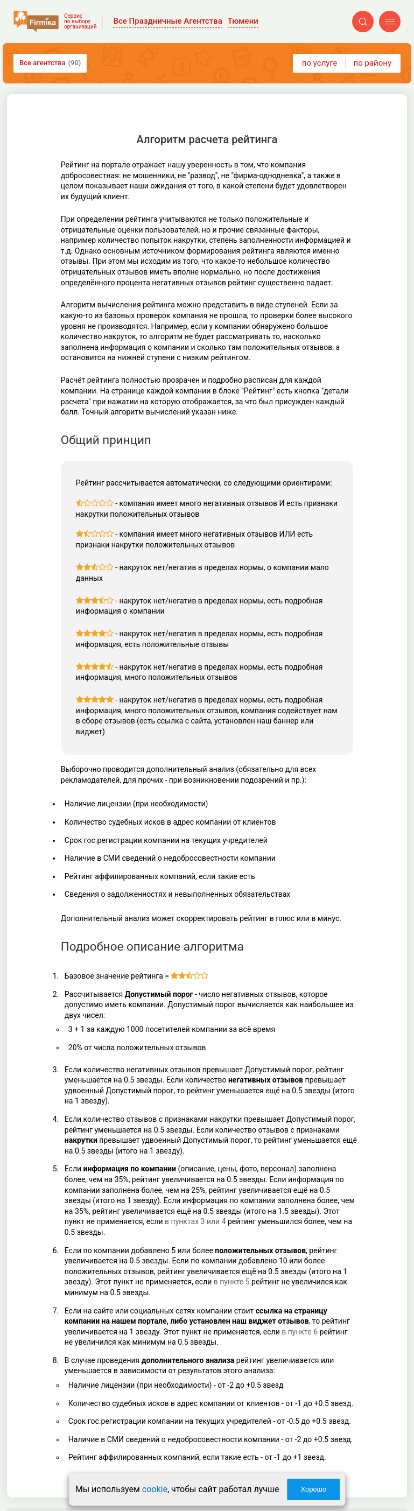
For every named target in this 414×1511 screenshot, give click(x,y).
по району (372, 63)
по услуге (320, 63)
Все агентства (50, 63)
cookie (154, 1489)
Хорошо (313, 1489)
